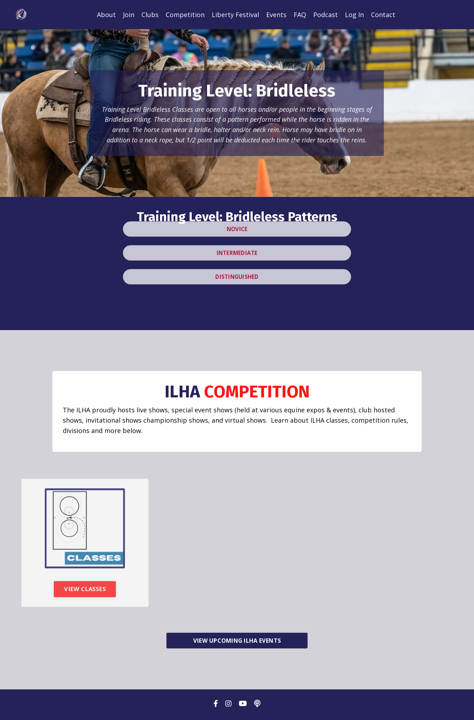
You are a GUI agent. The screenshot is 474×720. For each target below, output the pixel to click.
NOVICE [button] (237, 214)
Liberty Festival (235, 14)
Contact (383, 14)
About (106, 14)
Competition (185, 14)
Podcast (325, 14)
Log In (354, 14)
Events (276, 14)
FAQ (300, 14)
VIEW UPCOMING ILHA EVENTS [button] (237, 643)
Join (128, 14)
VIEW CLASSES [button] (85, 597)
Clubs (150, 14)
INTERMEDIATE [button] (237, 239)
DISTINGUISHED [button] (237, 263)
